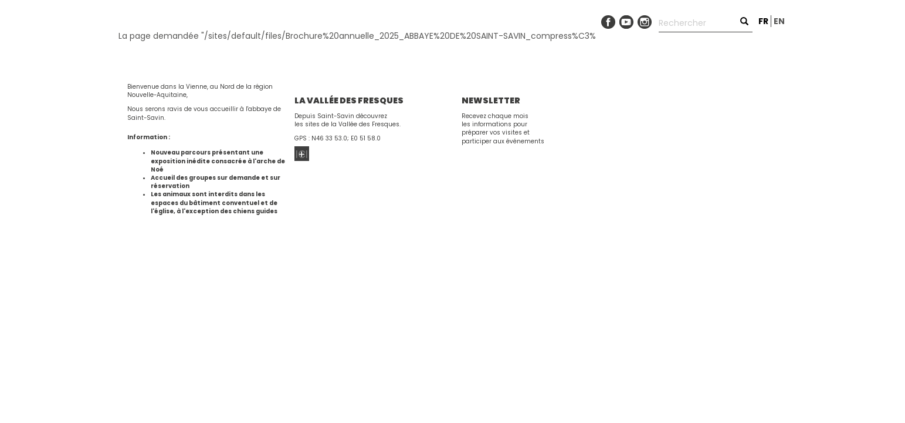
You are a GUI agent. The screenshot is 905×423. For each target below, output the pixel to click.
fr (763, 21)
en (779, 21)
